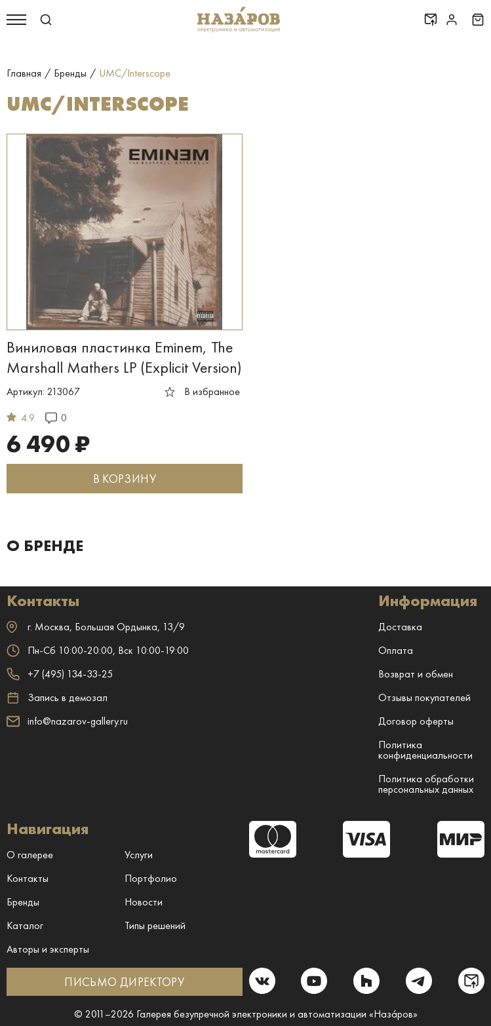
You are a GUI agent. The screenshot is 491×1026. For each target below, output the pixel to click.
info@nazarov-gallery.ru (67, 721)
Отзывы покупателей (424, 697)
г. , (96, 627)
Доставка (400, 627)
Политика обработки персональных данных (426, 784)
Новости (144, 902)
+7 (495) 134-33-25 (60, 674)
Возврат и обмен (415, 674)
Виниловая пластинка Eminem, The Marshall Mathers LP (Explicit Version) (124, 357)
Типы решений (155, 925)
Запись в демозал (57, 698)
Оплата (395, 650)
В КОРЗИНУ (124, 478)
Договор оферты (416, 721)
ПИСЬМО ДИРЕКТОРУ (124, 981)
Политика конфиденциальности (425, 750)
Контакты (28, 878)
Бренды (23, 902)
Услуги (139, 855)
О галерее (30, 855)
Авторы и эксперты (48, 949)
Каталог (25, 925)
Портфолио (151, 878)
